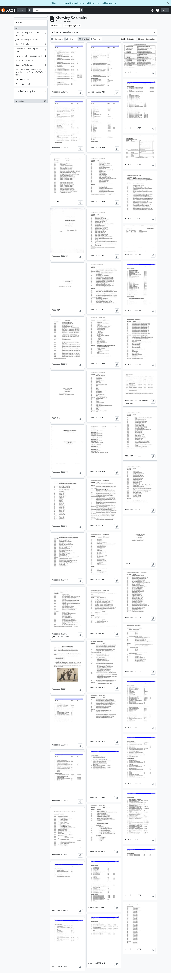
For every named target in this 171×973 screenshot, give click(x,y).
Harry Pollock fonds (30, 44)
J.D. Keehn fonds (30, 80)
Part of (19, 22)
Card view (84, 39)
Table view (96, 39)
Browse (21, 10)
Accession (30, 101)
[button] (152, 10)
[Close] (168, 3)
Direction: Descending (146, 39)
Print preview (57, 39)
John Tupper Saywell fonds (30, 40)
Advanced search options (65, 32)
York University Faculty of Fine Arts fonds (30, 33)
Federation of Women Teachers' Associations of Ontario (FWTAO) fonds (30, 72)
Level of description (25, 91)
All (17, 28)
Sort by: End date (127, 39)
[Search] (56, 10)
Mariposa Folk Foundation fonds (30, 56)
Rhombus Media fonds (30, 65)
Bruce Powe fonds (30, 84)
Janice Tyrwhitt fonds (30, 61)
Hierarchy (71, 39)
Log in (164, 10)
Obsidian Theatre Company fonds (30, 50)
